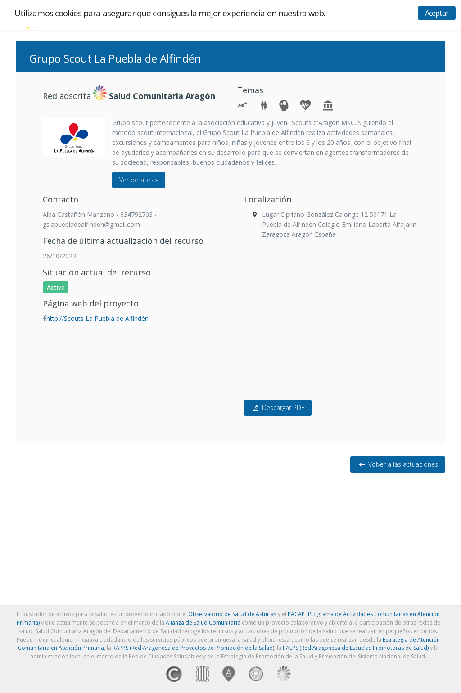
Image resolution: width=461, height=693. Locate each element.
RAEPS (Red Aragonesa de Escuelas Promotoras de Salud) (356, 648)
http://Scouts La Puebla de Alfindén (97, 318)
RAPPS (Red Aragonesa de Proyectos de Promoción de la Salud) (193, 648)
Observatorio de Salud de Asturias (232, 614)
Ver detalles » (138, 180)
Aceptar (436, 13)
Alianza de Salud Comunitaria (203, 622)
